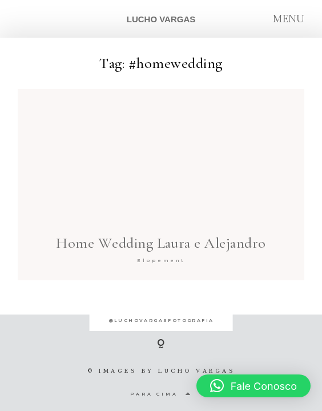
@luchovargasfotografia (161, 320)
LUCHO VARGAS (161, 19)
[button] (253, 385)
